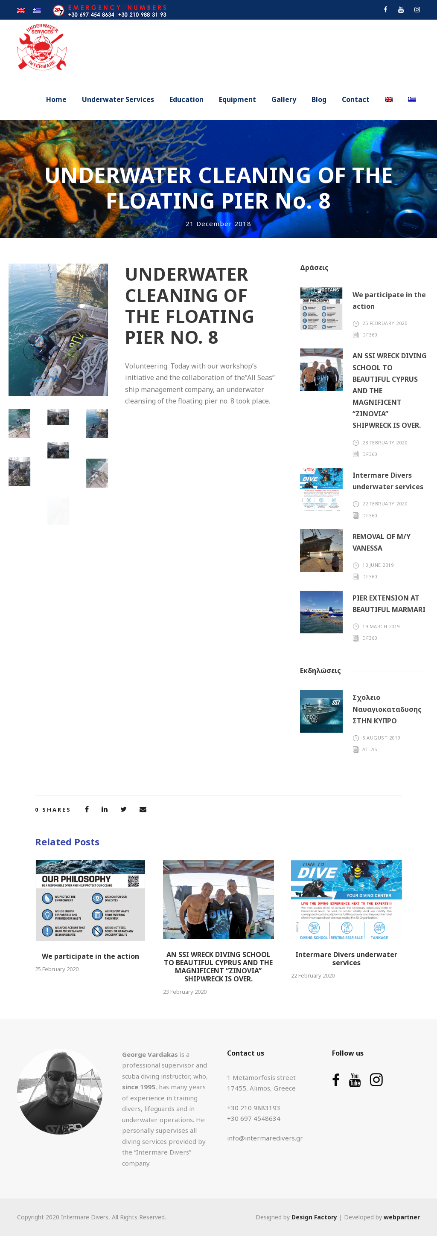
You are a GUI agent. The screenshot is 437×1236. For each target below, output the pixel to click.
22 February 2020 (384, 503)
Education (186, 99)
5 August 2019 (381, 737)
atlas (370, 749)
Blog (319, 99)
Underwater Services (118, 99)
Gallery (283, 99)
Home (56, 99)
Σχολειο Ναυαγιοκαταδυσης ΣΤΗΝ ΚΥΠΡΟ (387, 709)
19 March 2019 (381, 626)
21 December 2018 (218, 223)
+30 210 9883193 (253, 1107)
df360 (369, 334)
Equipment (237, 99)
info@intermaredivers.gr (265, 1138)
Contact (356, 99)
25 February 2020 (384, 323)
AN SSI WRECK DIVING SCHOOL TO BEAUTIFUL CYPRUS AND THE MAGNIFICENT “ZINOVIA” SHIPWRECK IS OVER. (218, 967)
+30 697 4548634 (253, 1118)
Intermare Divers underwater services (346, 958)
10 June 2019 (377, 565)
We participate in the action (90, 956)
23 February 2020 (384, 442)
